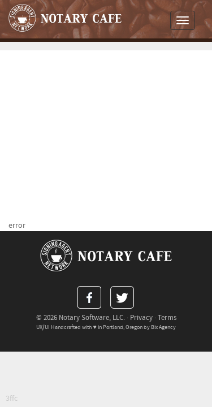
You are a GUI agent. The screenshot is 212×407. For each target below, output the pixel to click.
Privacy (141, 317)
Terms (167, 317)
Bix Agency (163, 327)
